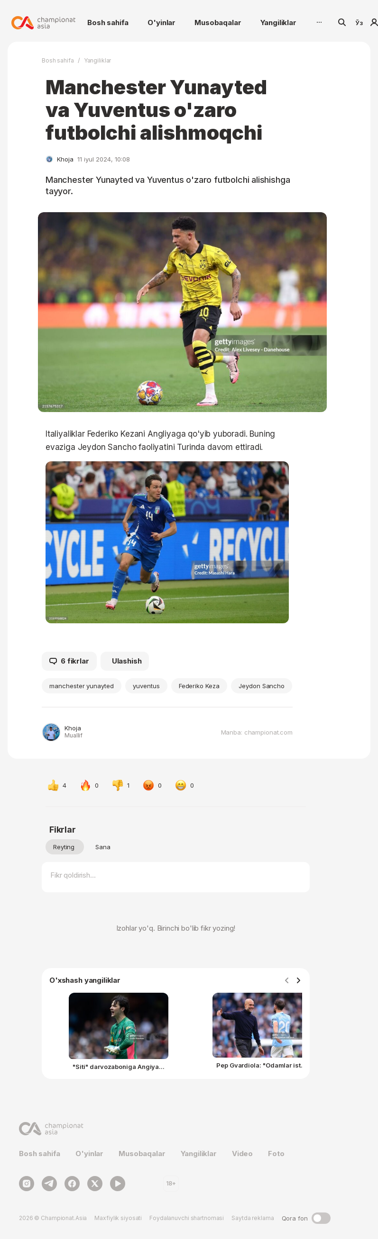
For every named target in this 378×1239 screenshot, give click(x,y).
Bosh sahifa (108, 22)
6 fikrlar (69, 661)
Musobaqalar (217, 22)
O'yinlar (161, 22)
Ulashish (127, 660)
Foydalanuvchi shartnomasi (186, 1217)
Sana (103, 847)
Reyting (63, 847)
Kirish (374, 22)
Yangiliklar (278, 22)
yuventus (146, 686)
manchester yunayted (81, 686)
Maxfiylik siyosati (118, 1217)
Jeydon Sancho (262, 686)
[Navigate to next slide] (298, 981)
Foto (276, 1153)
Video (242, 1153)
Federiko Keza (199, 686)
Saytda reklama (252, 1217)
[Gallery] (175, 1034)
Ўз (359, 23)
